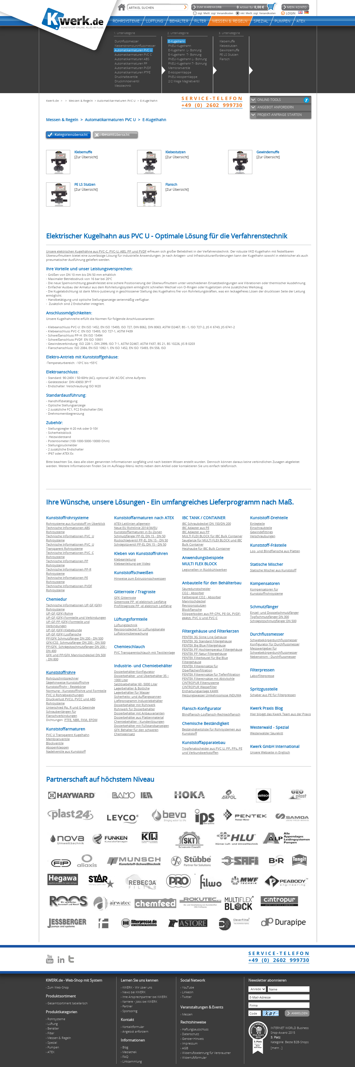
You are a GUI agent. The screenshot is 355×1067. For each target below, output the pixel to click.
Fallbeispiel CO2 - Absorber (201, 597)
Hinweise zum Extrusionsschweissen (140, 578)
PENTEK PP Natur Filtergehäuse (204, 653)
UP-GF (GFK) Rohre (59, 613)
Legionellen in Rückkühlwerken (204, 569)
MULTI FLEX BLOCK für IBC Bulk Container (212, 536)
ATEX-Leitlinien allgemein (132, 523)
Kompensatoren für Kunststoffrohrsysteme (266, 591)
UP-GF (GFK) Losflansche (63, 634)
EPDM (93, 720)
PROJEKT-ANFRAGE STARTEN (279, 114)
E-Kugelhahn (148, 101)
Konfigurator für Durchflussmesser (274, 644)
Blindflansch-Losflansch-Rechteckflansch (211, 714)
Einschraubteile (261, 528)
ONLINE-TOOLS (269, 99)
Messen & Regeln (81, 101)
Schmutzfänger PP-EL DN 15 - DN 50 (139, 536)
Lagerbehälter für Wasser (132, 692)
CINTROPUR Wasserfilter (199, 687)
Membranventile (58, 739)
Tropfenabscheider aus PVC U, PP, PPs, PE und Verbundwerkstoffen (212, 750)
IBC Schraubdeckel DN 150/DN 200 (206, 523)
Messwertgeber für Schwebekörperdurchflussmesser (273, 650)
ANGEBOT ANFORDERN (275, 107)
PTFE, (68, 720)
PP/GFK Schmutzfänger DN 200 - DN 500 (74, 638)
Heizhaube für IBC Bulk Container (206, 548)
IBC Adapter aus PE (195, 528)
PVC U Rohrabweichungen (65, 695)
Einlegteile (257, 523)
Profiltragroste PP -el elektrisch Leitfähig (143, 606)
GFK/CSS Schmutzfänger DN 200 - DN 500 (75, 642)
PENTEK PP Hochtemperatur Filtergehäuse (212, 649)
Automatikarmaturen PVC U (116, 101)
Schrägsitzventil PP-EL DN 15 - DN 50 (140, 544)
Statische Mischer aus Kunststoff (273, 570)
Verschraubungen (262, 536)
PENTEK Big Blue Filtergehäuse (204, 645)
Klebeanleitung (125, 559)
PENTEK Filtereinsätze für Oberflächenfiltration (200, 668)
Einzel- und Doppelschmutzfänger (274, 612)
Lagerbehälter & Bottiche (132, 688)
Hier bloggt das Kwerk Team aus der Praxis (280, 714)
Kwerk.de (52, 101)
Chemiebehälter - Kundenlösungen (139, 721)
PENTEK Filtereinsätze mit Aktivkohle (208, 678)
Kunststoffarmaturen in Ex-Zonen (138, 532)
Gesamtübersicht (116, 134)
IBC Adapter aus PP (196, 532)
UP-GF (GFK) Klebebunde (64, 630)
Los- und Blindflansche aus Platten (275, 551)
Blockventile (55, 743)
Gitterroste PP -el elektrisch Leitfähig (140, 602)
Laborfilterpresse (262, 676)
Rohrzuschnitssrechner (62, 678)
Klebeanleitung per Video (132, 563)
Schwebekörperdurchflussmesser (273, 640)
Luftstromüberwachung (131, 633)
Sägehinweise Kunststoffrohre (67, 682)
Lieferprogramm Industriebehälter (138, 701)
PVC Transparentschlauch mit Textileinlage (144, 652)
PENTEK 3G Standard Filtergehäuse (207, 641)
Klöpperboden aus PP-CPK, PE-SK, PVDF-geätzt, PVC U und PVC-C (211, 616)
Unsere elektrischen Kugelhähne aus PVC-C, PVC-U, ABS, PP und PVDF (96, 251)
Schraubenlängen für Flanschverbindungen (61, 713)
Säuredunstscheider (196, 589)
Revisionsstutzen (194, 605)
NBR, (77, 720)
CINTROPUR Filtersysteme (200, 683)
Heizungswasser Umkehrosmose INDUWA (211, 695)
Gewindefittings (261, 532)
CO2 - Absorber (193, 593)
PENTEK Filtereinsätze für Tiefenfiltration (211, 674)
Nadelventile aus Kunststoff (66, 751)
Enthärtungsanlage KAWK (200, 691)
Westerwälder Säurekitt (266, 733)
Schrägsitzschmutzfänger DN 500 (273, 621)
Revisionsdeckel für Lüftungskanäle (139, 629)
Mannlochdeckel (194, 601)
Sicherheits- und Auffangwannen (137, 696)
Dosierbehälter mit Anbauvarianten (139, 713)
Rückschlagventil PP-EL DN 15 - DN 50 (141, 540)
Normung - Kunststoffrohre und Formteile (76, 691)
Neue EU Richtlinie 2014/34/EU (135, 528)
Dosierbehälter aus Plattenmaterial (139, 717)
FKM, (85, 720)
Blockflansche (192, 609)
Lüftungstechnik (125, 625)
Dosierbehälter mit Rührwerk (134, 705)
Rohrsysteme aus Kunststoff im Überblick (75, 523)
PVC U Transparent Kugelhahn (67, 735)
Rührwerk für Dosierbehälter (134, 709)
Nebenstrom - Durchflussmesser (273, 657)
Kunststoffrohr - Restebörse (66, 686)
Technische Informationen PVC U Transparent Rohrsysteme (70, 546)
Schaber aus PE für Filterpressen (273, 695)
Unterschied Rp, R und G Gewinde (70, 707)
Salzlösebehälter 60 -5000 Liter (135, 684)
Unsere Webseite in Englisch (270, 752)
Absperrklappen (57, 747)
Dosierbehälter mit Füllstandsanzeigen (141, 726)
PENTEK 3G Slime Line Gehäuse (204, 637)
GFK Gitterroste (125, 597)
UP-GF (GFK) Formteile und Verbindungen (76, 617)
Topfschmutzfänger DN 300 (269, 617)
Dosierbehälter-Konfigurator (134, 671)
